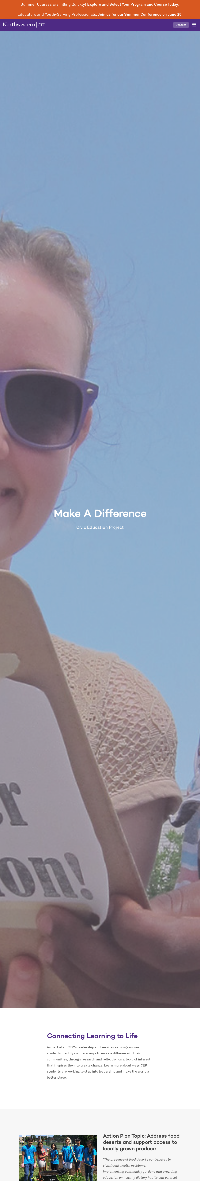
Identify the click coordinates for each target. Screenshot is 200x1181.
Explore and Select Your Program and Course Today (132, 4)
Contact (181, 24)
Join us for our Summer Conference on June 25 (139, 14)
